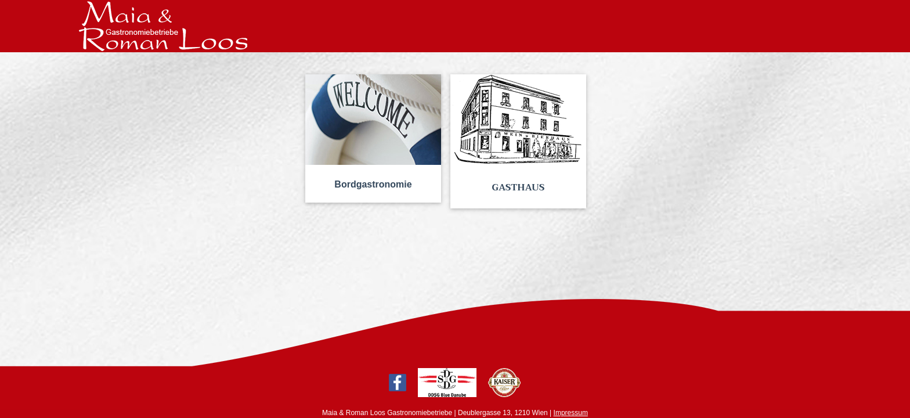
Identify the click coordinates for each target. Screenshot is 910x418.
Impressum (571, 413)
